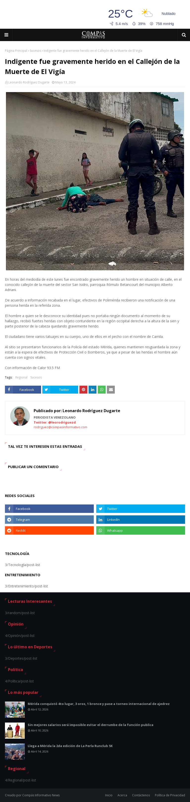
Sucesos (35, 51)
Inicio (109, 795)
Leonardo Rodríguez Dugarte (28, 82)
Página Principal (16, 51)
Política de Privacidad (170, 795)
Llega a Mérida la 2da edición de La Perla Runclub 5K (70, 746)
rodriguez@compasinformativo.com (60, 427)
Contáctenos (141, 795)
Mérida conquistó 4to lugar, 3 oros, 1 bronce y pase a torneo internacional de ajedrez (99, 704)
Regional (21, 377)
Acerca (122, 795)
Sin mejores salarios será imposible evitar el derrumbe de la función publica (90, 725)
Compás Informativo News (41, 795)
